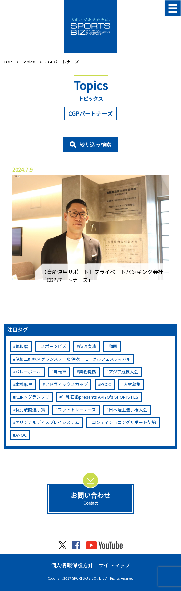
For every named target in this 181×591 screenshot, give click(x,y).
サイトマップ (114, 565)
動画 (113, 346)
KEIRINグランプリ (32, 397)
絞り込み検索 (95, 144)
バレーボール (28, 371)
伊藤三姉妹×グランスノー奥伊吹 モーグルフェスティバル (73, 359)
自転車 (60, 371)
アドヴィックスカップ (66, 384)
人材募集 (132, 384)
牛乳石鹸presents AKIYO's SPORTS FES (100, 397)
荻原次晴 (87, 346)
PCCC (105, 384)
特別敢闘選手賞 (30, 409)
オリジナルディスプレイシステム (47, 422)
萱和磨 (21, 346)
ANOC (21, 435)
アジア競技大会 (123, 371)
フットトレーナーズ (77, 409)
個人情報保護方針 (72, 565)
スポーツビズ (53, 346)
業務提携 (87, 371)
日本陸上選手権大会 (128, 409)
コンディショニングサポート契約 (124, 422)
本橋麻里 (23, 384)
